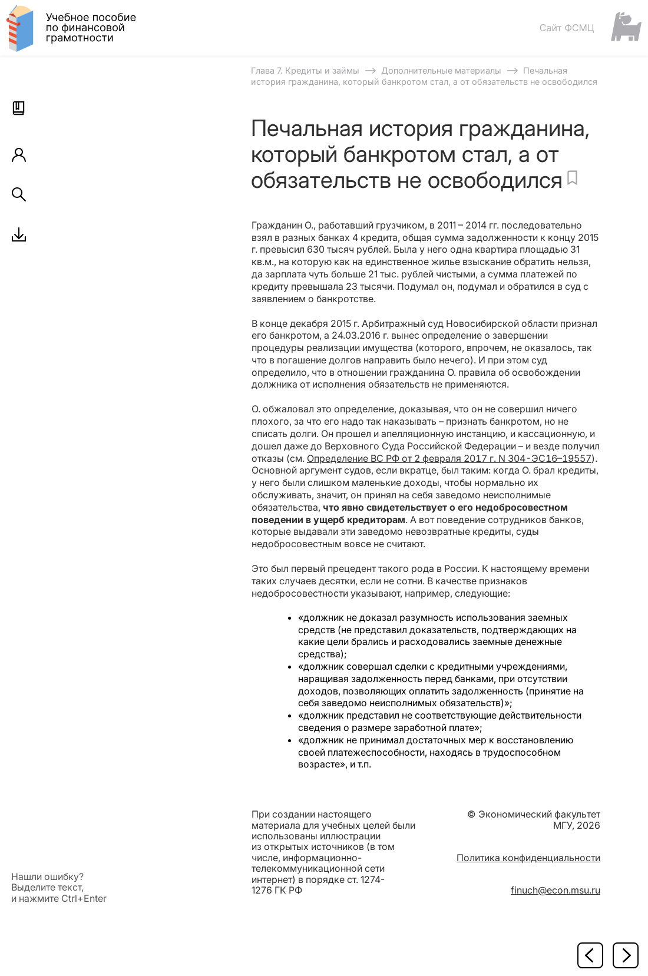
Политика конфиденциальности (528, 857)
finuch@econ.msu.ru (555, 890)
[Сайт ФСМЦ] (590, 27)
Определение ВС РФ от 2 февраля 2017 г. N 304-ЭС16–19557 (449, 458)
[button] (18, 108)
